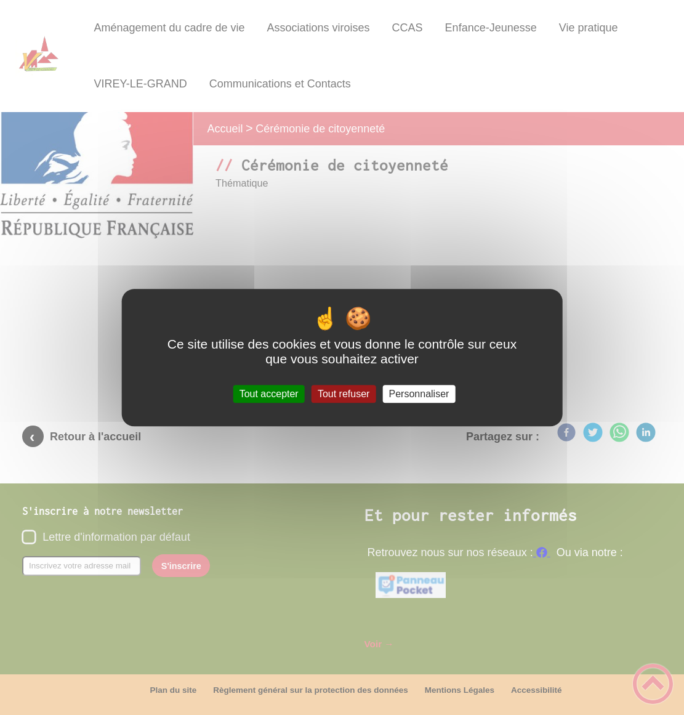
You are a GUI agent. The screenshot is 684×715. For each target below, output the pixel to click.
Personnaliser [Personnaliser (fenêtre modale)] (419, 394)
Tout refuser (343, 394)
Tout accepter (269, 394)
